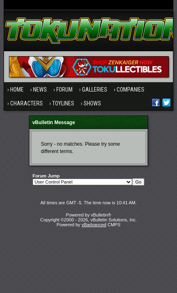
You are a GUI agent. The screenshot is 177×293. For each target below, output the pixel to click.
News (40, 89)
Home (17, 89)
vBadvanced (94, 224)
